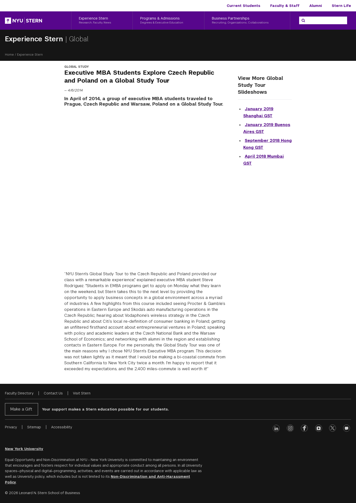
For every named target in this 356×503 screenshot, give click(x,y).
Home (9, 55)
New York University (24, 449)
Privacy (11, 427)
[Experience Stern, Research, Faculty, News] (102, 20)
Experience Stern (35, 39)
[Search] (303, 20)
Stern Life (341, 5)
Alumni (315, 5)
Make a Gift (21, 409)
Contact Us (53, 393)
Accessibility (61, 427)
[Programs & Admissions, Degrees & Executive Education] (168, 20)
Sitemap (34, 427)
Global (79, 39)
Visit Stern (81, 393)
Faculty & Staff (284, 5)
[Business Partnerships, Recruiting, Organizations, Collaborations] (247, 20)
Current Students (243, 5)
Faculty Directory (19, 393)
